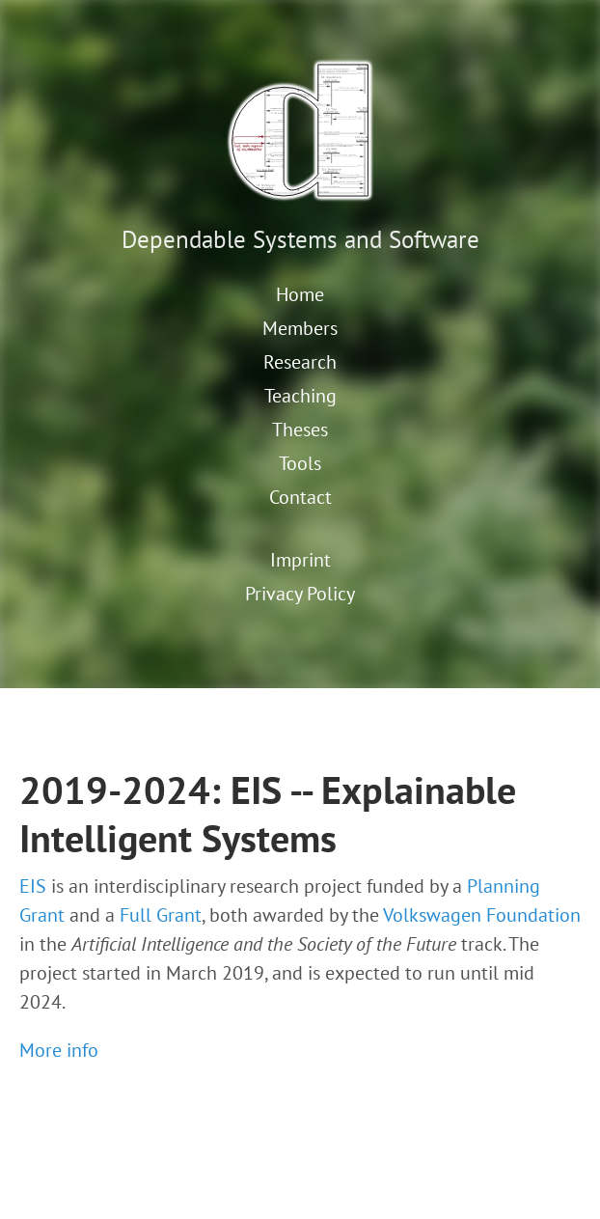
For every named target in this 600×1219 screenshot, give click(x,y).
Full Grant (161, 915)
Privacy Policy (300, 593)
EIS (32, 886)
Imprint (300, 559)
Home (300, 294)
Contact (300, 497)
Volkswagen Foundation (482, 915)
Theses (300, 429)
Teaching (300, 395)
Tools (300, 463)
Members (300, 328)
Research (300, 361)
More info (58, 1050)
